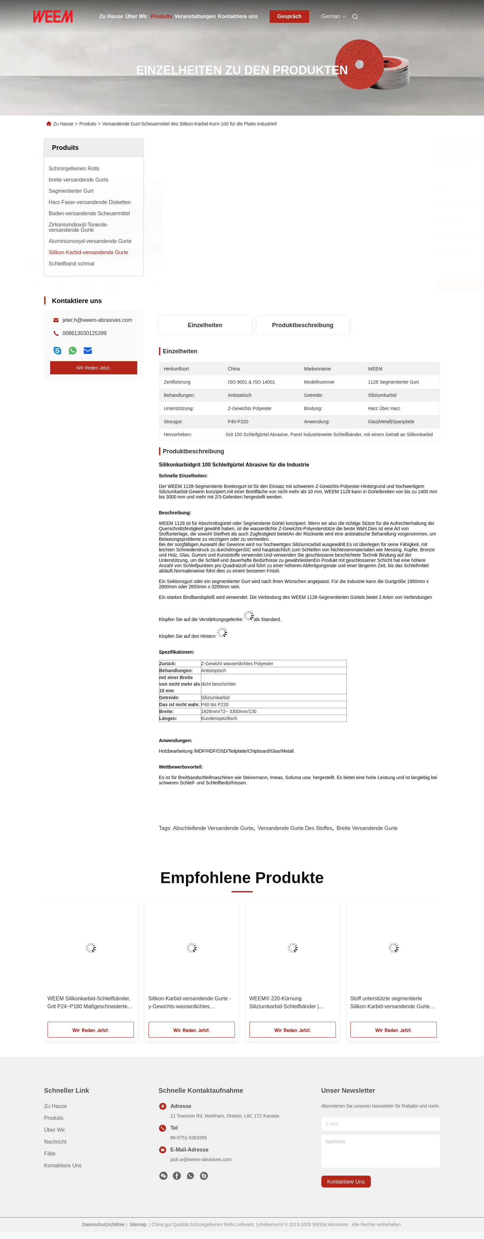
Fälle (50, 1153)
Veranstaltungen (195, 16)
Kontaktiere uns (238, 16)
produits (54, 1118)
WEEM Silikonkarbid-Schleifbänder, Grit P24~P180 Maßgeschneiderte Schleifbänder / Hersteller (89, 1003)
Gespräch (289, 16)
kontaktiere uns (346, 1182)
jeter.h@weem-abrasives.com (97, 320)
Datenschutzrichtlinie (103, 1224)
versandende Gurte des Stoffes (295, 828)
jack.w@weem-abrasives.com (201, 1159)
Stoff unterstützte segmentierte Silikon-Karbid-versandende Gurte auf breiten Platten (390, 1003)
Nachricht (55, 1142)
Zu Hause (111, 16)
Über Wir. (136, 16)
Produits (161, 16)
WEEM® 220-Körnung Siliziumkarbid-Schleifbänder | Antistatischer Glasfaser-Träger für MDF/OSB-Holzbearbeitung (289, 1003)
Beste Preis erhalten (337, 285)
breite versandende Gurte (367, 828)
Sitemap (138, 1224)
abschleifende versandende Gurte (213, 828)
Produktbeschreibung (302, 325)
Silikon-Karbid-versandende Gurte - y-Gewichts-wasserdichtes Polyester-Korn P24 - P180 (189, 1003)
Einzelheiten (205, 325)
